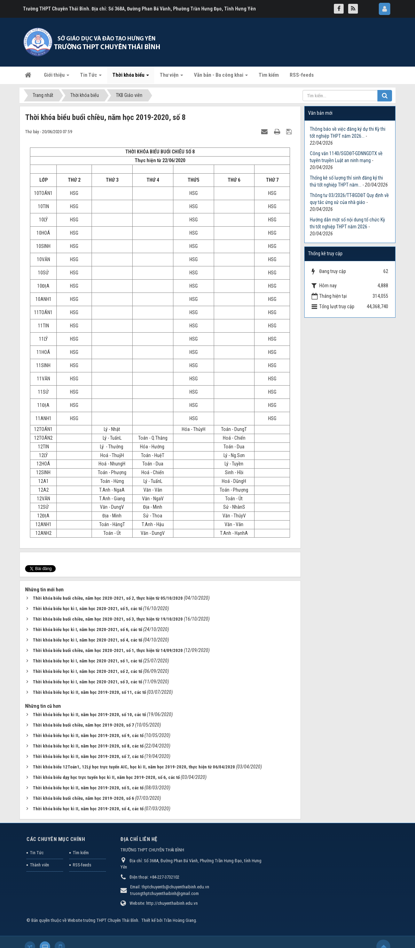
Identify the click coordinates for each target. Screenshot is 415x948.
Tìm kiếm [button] (269, 75)
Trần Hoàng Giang (180, 920)
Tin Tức (37, 852)
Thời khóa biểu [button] (130, 77)
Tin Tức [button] (91, 77)
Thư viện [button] (171, 77)
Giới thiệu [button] (56, 77)
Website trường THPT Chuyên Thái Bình (103, 920)
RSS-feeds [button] (302, 75)
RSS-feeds (82, 864)
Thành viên (39, 864)
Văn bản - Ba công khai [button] (221, 77)
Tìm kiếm (81, 852)
